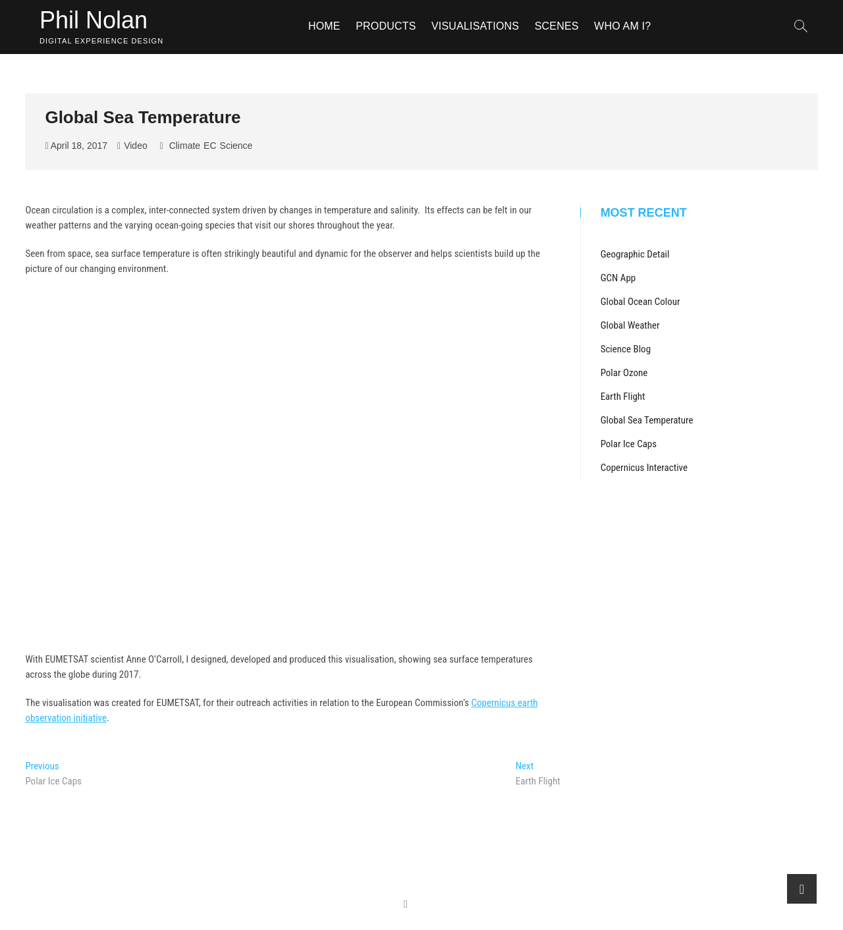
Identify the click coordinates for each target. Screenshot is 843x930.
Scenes (557, 26)
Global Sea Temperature (647, 420)
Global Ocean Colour (640, 302)
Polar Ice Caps (629, 444)
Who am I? (622, 26)
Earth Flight (623, 396)
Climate (184, 145)
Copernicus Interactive (644, 468)
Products (386, 26)
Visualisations (475, 26)
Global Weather (630, 325)
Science (236, 145)
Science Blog (626, 349)
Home (324, 26)
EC (210, 145)
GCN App (618, 278)
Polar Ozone (624, 373)
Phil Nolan (94, 20)
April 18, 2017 (76, 145)
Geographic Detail (635, 254)
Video (136, 145)
